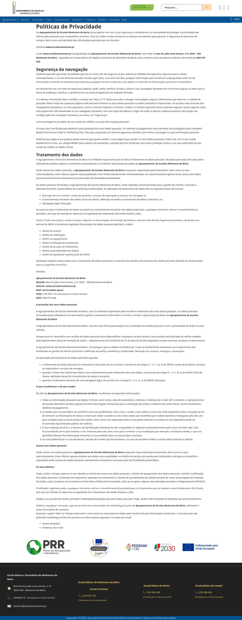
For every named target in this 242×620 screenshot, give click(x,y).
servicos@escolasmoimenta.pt (29, 605)
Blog (124, 19)
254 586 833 (205, 592)
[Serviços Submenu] (82, 19)
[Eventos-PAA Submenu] (149, 7)
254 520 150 (89, 595)
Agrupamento (9, 19)
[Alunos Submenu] (29, 19)
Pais (48, 19)
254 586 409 (153, 592)
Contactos (114, 19)
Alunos (24, 19)
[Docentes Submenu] (43, 19)
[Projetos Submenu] (95, 19)
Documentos (61, 19)
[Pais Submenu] (52, 19)
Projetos (89, 19)
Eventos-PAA (139, 7)
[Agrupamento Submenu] (18, 19)
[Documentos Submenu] (69, 19)
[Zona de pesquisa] (206, 7)
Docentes (37, 19)
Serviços (77, 19)
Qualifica (102, 19)
